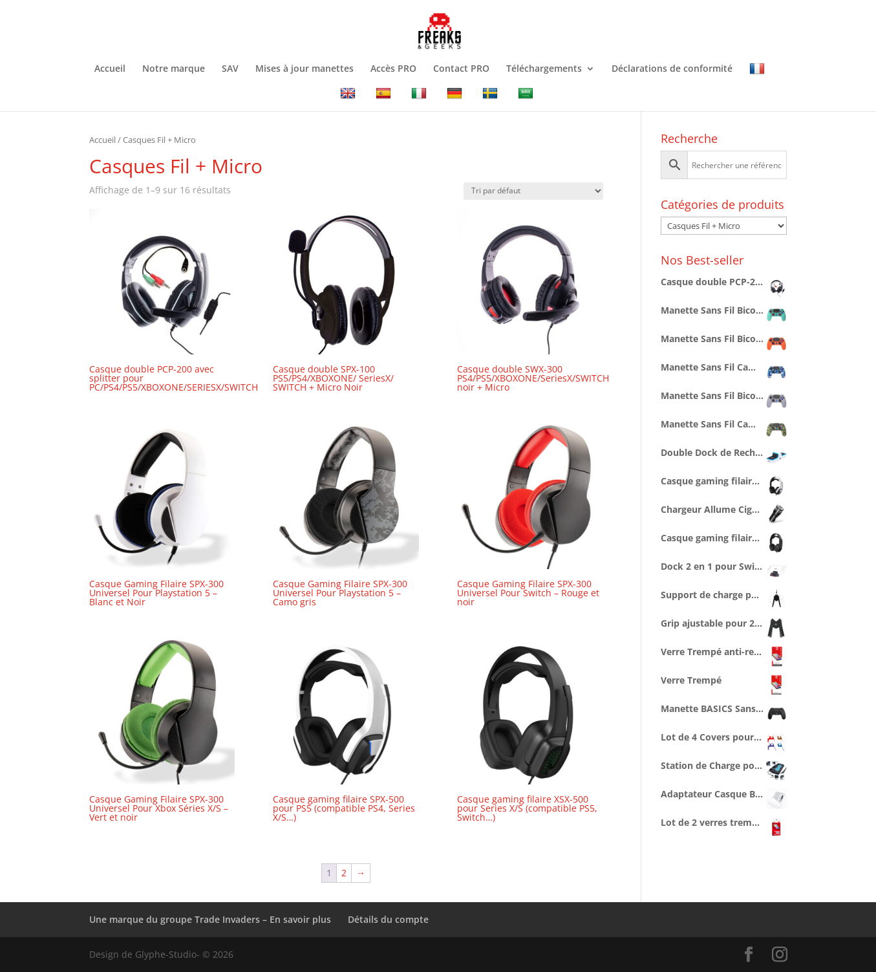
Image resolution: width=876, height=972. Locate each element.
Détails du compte (388, 919)
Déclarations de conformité (672, 69)
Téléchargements (544, 69)
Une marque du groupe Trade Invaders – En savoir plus (210, 919)
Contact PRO (461, 69)
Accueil (109, 69)
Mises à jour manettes (304, 69)
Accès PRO (393, 69)
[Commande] (533, 191)
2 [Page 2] (344, 873)
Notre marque (173, 69)
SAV (230, 69)
